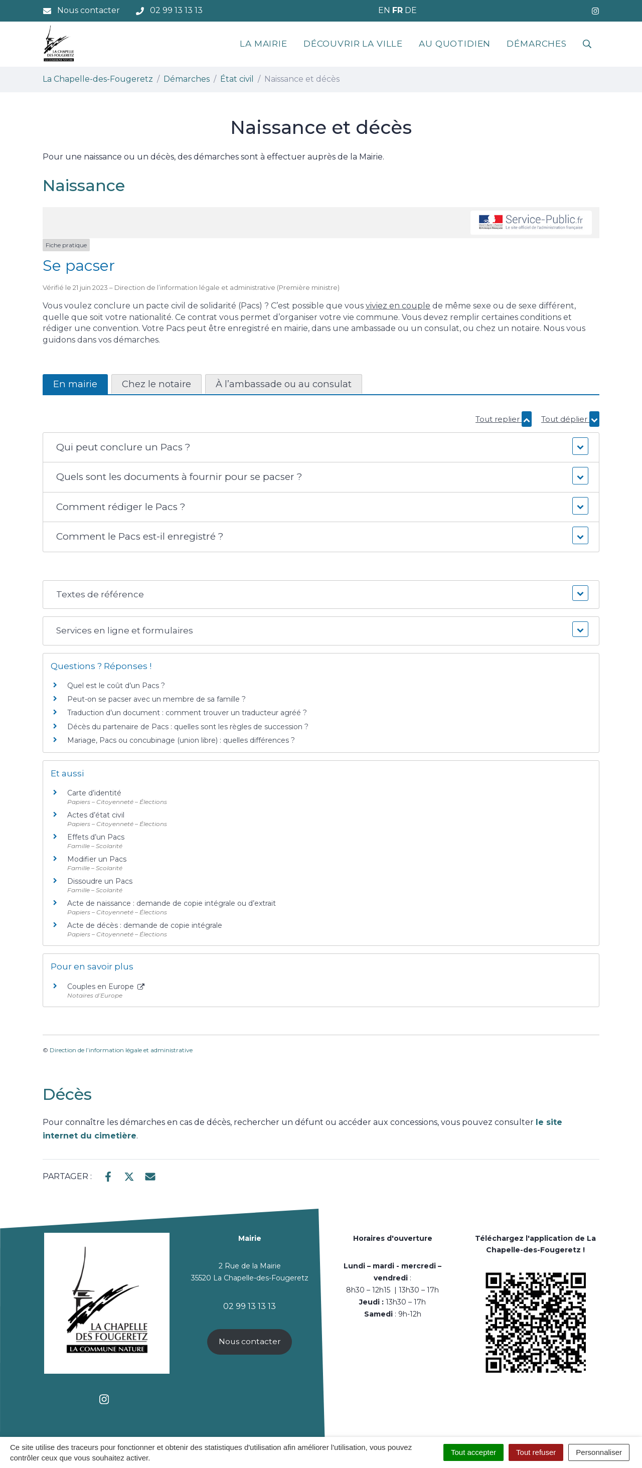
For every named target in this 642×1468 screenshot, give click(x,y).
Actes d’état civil (95, 815)
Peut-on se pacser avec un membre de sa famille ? (156, 699)
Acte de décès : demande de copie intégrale (144, 925)
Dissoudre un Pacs (99, 881)
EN (384, 10)
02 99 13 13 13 (249, 1306)
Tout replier (503, 419)
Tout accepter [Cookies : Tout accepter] (473, 1452)
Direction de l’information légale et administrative (121, 1050)
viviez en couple (398, 305)
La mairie (263, 44)
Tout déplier (570, 419)
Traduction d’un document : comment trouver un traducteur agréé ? (187, 712)
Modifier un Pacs (96, 859)
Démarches (537, 44)
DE (411, 10)
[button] (321, 447)
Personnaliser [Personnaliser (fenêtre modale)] (599, 1452)
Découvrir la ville (353, 44)
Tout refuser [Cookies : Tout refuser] (536, 1452)
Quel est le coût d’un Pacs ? (116, 685)
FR (397, 10)
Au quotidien (455, 44)
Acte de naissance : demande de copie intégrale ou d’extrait (171, 903)
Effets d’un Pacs (95, 837)
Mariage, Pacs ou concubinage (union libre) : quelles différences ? (181, 740)
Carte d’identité (94, 792)
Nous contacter (250, 1341)
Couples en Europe (105, 986)
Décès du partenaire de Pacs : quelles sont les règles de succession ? (187, 726)
